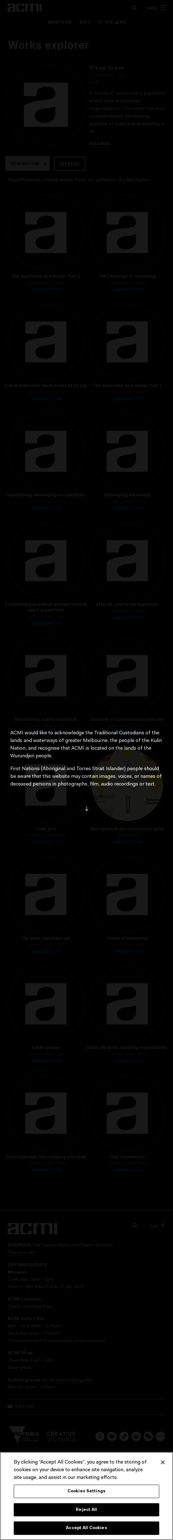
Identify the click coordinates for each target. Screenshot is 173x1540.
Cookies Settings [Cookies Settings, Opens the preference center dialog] (86, 1491)
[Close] (163, 1462)
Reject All (86, 1510)
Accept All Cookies (86, 1528)
